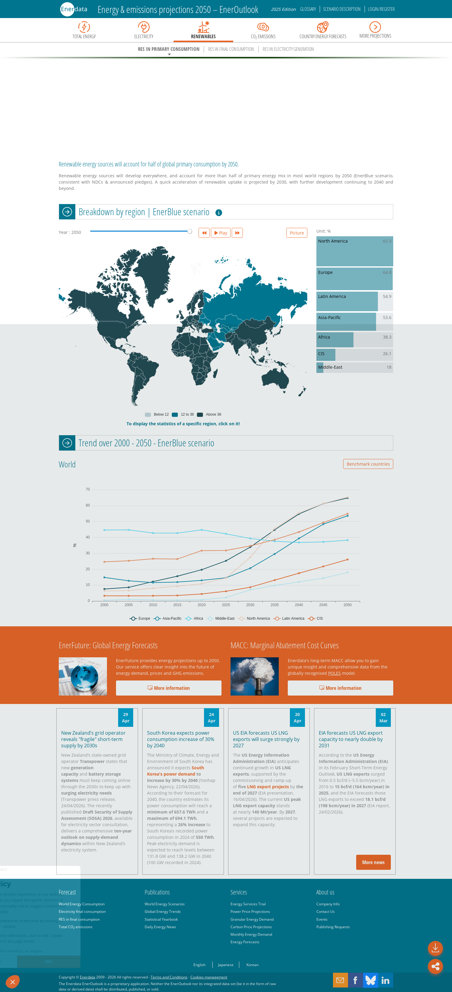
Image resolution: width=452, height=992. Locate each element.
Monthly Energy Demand (251, 934)
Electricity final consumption (82, 911)
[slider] (189, 231)
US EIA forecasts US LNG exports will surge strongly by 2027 (266, 739)
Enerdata (87, 977)
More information (169, 687)
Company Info (328, 903)
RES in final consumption (79, 919)
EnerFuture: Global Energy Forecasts (108, 645)
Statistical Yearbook (161, 919)
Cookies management (208, 977)
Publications (157, 892)
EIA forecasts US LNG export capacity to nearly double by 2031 (351, 739)
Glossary (308, 9)
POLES (334, 673)
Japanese (226, 964)
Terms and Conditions (169, 977)
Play (221, 233)
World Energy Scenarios (165, 903)
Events (322, 919)
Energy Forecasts (245, 941)
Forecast (67, 892)
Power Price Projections (250, 911)
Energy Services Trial (248, 903)
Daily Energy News (160, 926)
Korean (252, 964)
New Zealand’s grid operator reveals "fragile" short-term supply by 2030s (93, 739)
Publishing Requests (333, 926)
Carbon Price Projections (251, 926)
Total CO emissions (76, 926)
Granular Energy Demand (252, 919)
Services (239, 892)
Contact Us (325, 911)
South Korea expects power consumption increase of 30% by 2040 (180, 739)
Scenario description (342, 9)
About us (325, 892)
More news (373, 862)
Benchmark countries (368, 464)
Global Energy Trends (163, 911)
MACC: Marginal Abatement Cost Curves (285, 645)
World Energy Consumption (82, 903)
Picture (297, 233)
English (199, 964)
